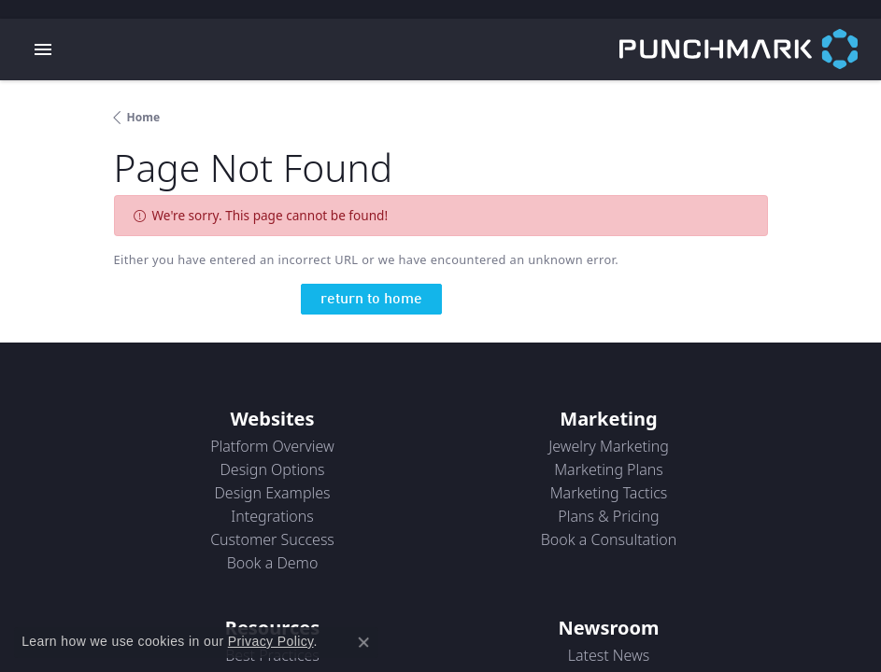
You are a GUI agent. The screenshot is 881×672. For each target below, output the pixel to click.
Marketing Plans (608, 469)
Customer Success (272, 539)
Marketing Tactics (609, 493)
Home (144, 117)
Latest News (609, 655)
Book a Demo (273, 563)
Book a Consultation (609, 539)
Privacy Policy (271, 641)
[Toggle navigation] (43, 49)
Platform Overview (272, 446)
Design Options (272, 469)
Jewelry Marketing (608, 446)
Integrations (272, 516)
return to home (371, 299)
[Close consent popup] (363, 642)
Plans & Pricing (608, 516)
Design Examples (272, 493)
